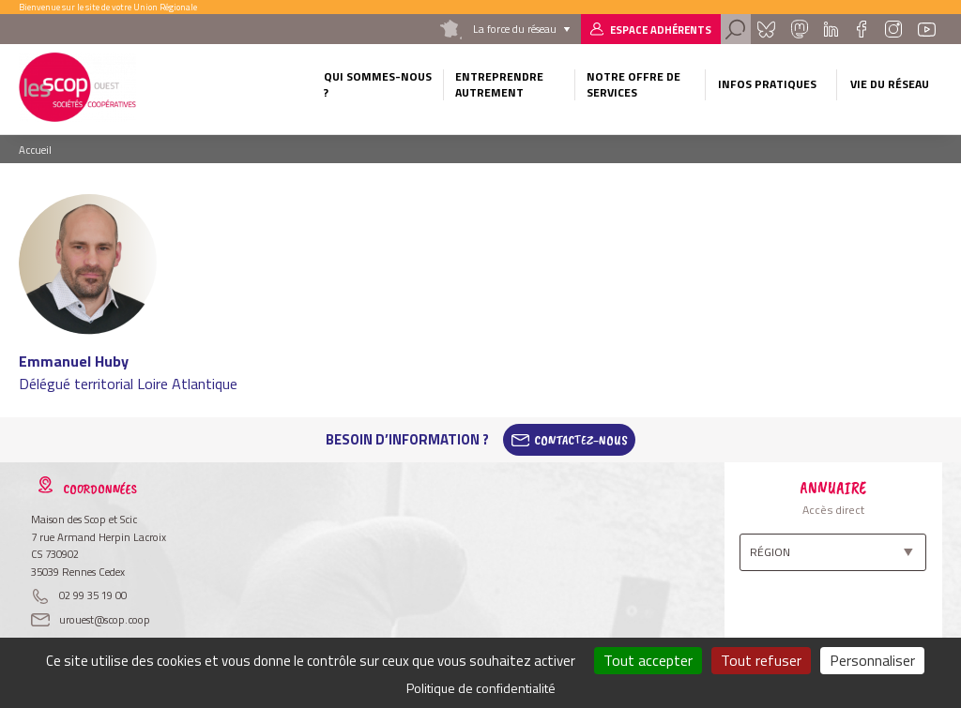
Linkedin (831, 29)
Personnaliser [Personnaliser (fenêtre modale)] (872, 660)
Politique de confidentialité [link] (481, 688)
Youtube (926, 29)
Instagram (893, 29)
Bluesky (766, 29)
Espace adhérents (660, 30)
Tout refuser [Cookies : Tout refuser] (761, 660)
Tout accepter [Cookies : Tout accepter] (648, 660)
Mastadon (800, 29)
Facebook (861, 29)
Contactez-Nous (581, 439)
